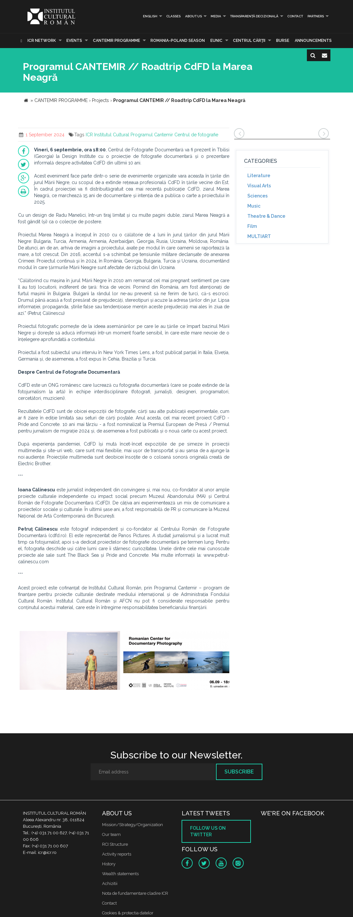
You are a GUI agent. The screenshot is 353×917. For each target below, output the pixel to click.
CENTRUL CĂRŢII (249, 40)
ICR (89, 134)
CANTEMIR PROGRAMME (116, 40)
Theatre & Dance (266, 216)
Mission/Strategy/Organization (132, 824)
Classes (173, 16)
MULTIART (259, 236)
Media (216, 16)
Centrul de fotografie (196, 134)
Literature (258, 175)
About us (193, 16)
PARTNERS (316, 16)
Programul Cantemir (152, 134)
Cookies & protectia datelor (127, 912)
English (147, 16)
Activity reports (116, 854)
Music (253, 206)
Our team (111, 834)
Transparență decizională (254, 16)
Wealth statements (120, 873)
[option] (70, 661)
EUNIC (216, 40)
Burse (282, 40)
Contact (295, 16)
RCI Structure (115, 844)
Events (74, 40)
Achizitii (109, 883)
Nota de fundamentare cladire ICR (135, 893)
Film (252, 226)
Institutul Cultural (111, 134)
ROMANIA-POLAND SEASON (177, 40)
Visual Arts (259, 185)
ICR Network (41, 40)
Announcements (313, 40)
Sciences (257, 195)
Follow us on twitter (208, 831)
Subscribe (239, 772)
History (108, 863)
